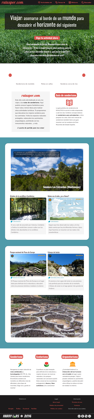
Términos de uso (77, 402)
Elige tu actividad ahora (47, 37)
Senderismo (16, 357)
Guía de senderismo (66, 95)
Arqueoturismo (70, 357)
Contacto (77, 406)
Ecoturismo (42, 357)
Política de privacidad (56, 406)
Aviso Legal (56, 402)
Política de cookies (56, 409)
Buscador (86, 2)
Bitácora (73, 2)
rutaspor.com (31, 95)
